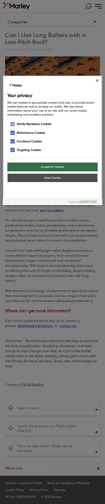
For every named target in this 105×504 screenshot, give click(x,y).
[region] (52, 140)
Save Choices (52, 177)
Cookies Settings (52, 188)
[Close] (97, 80)
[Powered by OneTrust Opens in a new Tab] (84, 202)
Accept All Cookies (52, 166)
